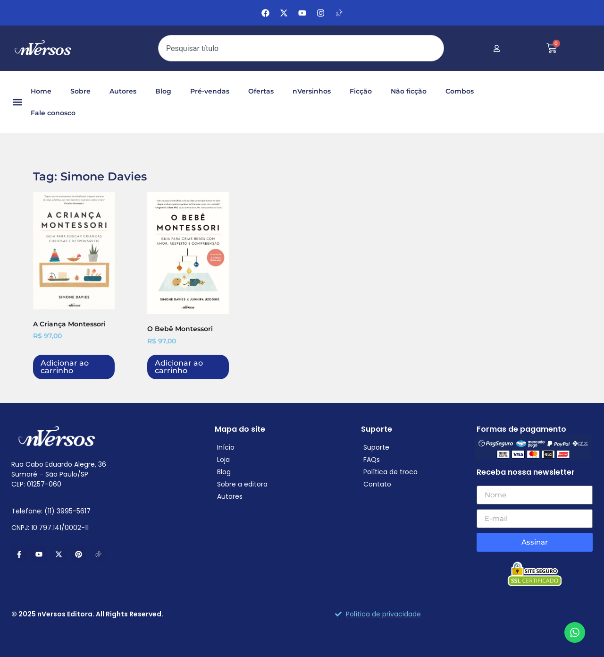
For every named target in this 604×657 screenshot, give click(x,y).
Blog (163, 91)
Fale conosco (53, 113)
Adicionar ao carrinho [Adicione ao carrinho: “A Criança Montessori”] (65, 366)
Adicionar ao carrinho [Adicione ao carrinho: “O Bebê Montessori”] (179, 366)
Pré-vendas (209, 91)
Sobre (80, 91)
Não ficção (409, 91)
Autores (122, 91)
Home (41, 91)
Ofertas (261, 91)
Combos (459, 91)
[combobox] (301, 48)
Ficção (361, 91)
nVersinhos (312, 91)
